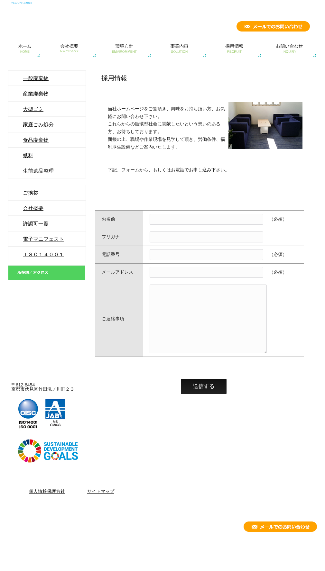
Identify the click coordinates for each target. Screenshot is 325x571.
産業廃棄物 (36, 93)
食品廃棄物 (36, 140)
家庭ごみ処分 (38, 124)
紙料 (28, 155)
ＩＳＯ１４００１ (43, 254)
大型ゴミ (33, 109)
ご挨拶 (30, 192)
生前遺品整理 (38, 171)
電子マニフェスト (43, 239)
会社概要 (33, 208)
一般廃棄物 (36, 78)
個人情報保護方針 (47, 491)
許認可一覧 (36, 223)
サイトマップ (100, 491)
